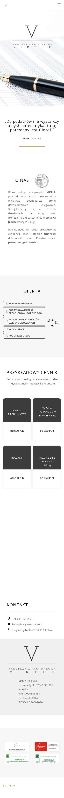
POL (5, 785)
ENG (12, 785)
